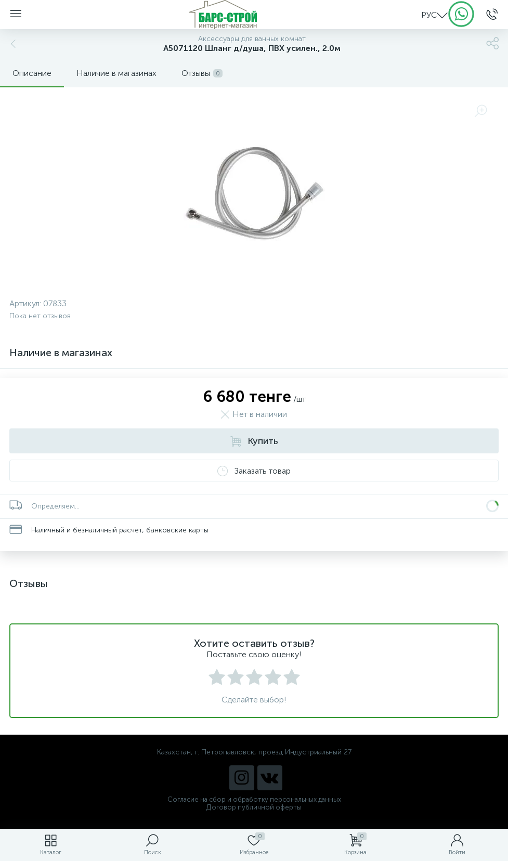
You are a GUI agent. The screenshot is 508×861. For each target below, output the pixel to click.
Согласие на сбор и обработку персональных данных (254, 799)
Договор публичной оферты (254, 807)
